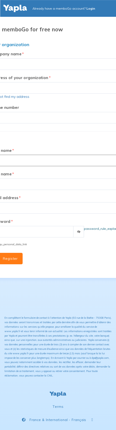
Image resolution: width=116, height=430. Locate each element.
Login (90, 8)
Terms (58, 406)
